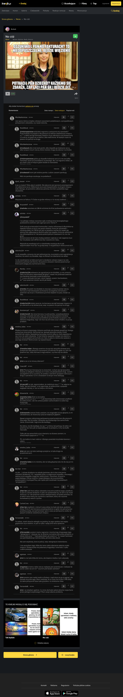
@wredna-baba (25, 348)
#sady (26, 39)
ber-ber (18, 469)
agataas (23, 554)
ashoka (18, 196)
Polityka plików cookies (81, 685)
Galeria (24, 11)
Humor (15, 11)
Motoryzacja (82, 11)
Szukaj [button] (116, 10)
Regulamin (65, 685)
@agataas (24, 567)
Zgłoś (76, 98)
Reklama (54, 685)
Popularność (70, 110)
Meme (19, 19)
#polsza (20, 39)
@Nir (22, 399)
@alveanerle (25, 412)
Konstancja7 (24, 310)
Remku (22, 269)
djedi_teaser (20, 181)
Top (88, 3)
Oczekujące (63, 3)
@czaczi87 (24, 384)
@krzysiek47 (24, 217)
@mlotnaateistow (26, 131)
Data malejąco (60, 110)
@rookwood (24, 148)
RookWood (24, 128)
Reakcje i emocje (59, 11)
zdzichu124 (19, 250)
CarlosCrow (24, 503)
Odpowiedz (56, 117)
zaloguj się (29, 106)
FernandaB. (19, 518)
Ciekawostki (34, 11)
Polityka (46, 11)
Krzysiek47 (24, 204)
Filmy (78, 3)
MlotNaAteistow (21, 117)
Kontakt (44, 685)
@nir (22, 361)
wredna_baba (20, 326)
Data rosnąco (48, 110)
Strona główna (8, 19)
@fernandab (24, 532)
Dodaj (25, 3)
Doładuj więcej (41, 643)
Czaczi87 (23, 366)
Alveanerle (24, 393)
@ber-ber (23, 491)
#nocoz (30, 39)
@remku (23, 289)
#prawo (15, 39)
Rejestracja (115, 4)
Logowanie (103, 4)
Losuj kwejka (69, 655)
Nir (21, 345)
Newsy (71, 11)
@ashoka (23, 208)
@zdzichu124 (25, 272)
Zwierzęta (5, 11)
